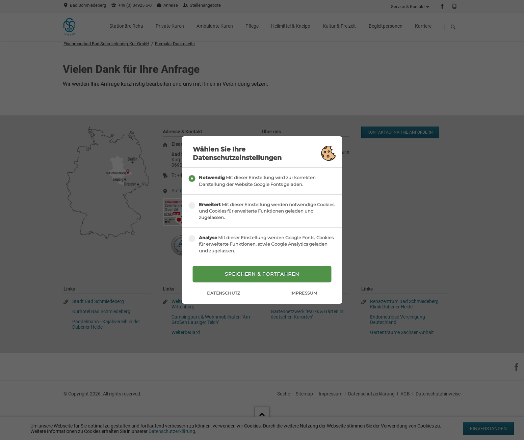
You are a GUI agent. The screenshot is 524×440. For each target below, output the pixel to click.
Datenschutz (223, 293)
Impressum (303, 293)
